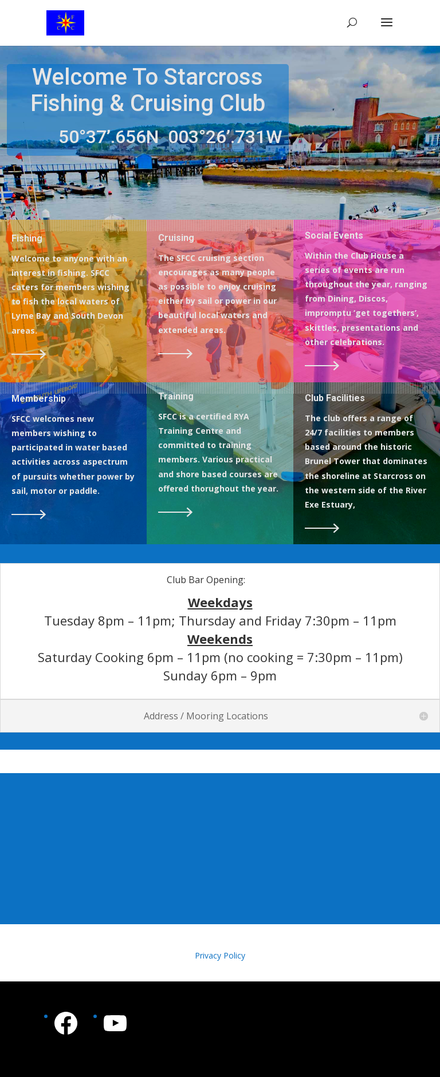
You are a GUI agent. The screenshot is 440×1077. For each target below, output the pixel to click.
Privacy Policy (220, 955)
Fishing (26, 238)
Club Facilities (335, 398)
